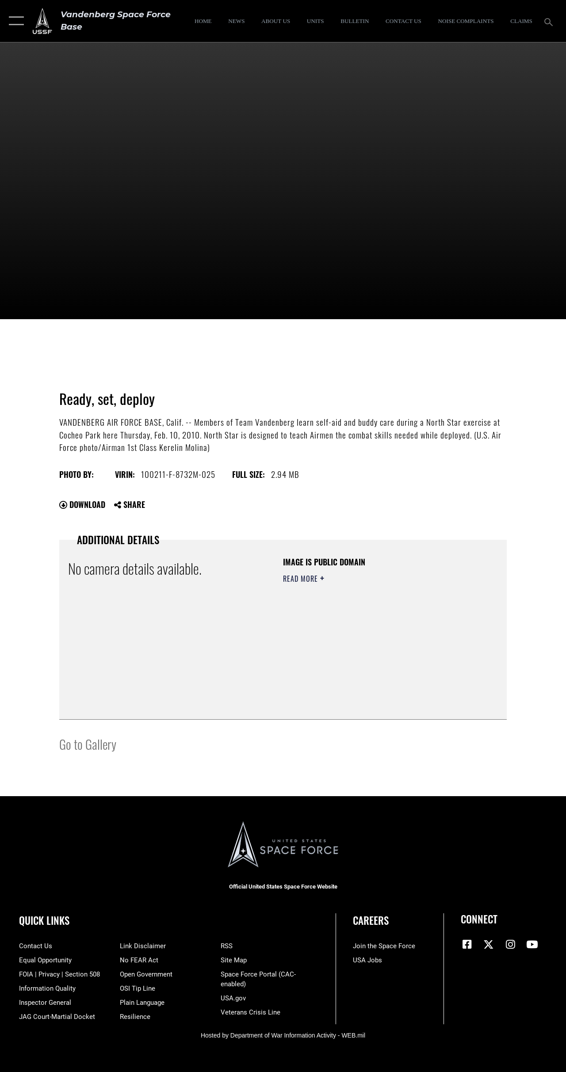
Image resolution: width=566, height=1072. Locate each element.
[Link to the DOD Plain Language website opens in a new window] (142, 1003)
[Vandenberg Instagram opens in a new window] (510, 944)
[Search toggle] (550, 21)
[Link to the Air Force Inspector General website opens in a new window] (45, 1003)
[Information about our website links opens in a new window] (143, 946)
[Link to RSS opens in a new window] (227, 946)
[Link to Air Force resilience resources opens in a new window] (135, 1017)
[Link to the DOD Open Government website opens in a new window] (146, 974)
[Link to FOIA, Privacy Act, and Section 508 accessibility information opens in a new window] (59, 974)
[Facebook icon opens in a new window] (467, 944)
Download (82, 504)
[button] (14, 21)
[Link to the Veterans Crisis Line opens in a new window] (250, 1012)
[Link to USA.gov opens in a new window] (233, 998)
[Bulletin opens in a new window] (354, 21)
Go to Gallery (87, 743)
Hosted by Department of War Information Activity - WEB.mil (283, 1035)
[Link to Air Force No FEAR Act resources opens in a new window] (139, 960)
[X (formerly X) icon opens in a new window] (488, 944)
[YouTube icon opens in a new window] (532, 944)
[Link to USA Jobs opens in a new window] (367, 960)
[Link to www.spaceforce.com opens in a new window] (384, 946)
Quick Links (44, 920)
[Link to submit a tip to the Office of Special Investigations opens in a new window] (137, 988)
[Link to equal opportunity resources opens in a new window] (45, 960)
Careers (371, 920)
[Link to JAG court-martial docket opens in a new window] (57, 1017)
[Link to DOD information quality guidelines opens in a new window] (47, 988)
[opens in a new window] (466, 21)
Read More (301, 578)
